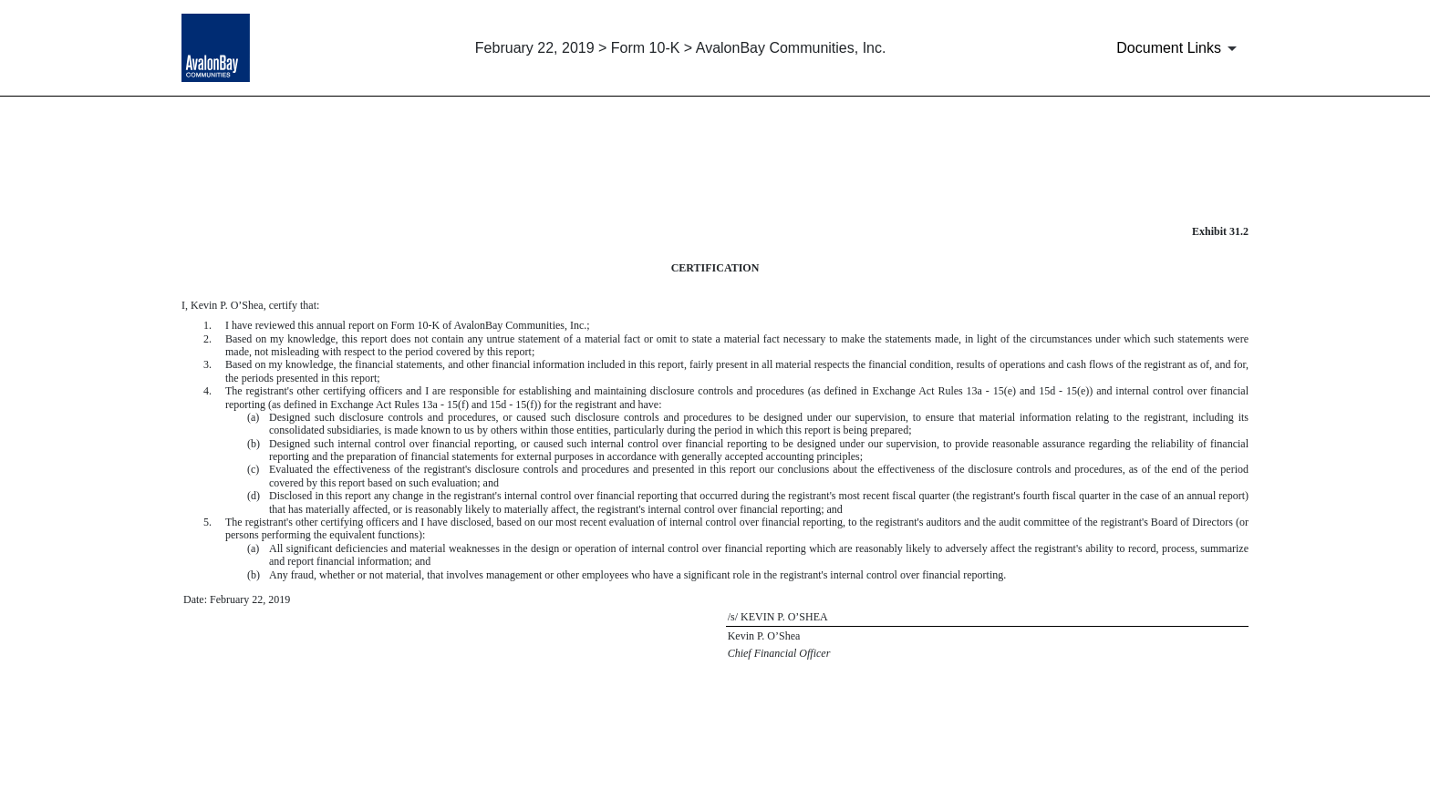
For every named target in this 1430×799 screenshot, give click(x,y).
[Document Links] (1180, 48)
